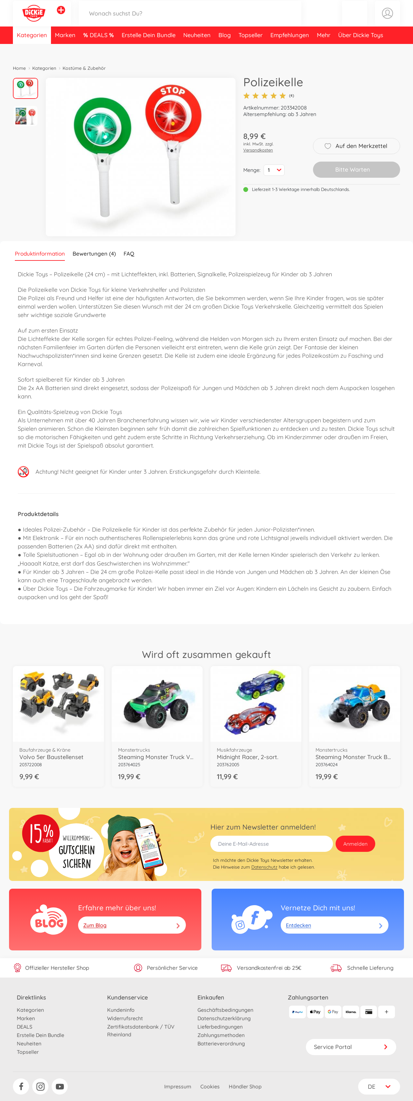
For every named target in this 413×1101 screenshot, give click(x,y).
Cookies (210, 1086)
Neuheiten (197, 49)
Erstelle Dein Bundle (149, 49)
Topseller (250, 49)
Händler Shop (245, 1086)
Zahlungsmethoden (221, 1035)
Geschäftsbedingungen (225, 1010)
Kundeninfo (121, 1010)
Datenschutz (264, 867)
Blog (224, 49)
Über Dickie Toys (360, 49)
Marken (65, 49)
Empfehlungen (289, 49)
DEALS (99, 49)
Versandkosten (258, 150)
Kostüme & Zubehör (84, 68)
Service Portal (351, 1047)
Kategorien (32, 49)
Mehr (323, 49)
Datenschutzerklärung (224, 1018)
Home (19, 68)
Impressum (177, 1086)
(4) (268, 95)
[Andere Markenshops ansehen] (61, 17)
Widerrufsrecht (125, 1018)
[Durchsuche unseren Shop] (190, 20)
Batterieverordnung (221, 1043)
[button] (354, 20)
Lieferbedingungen (220, 1026)
